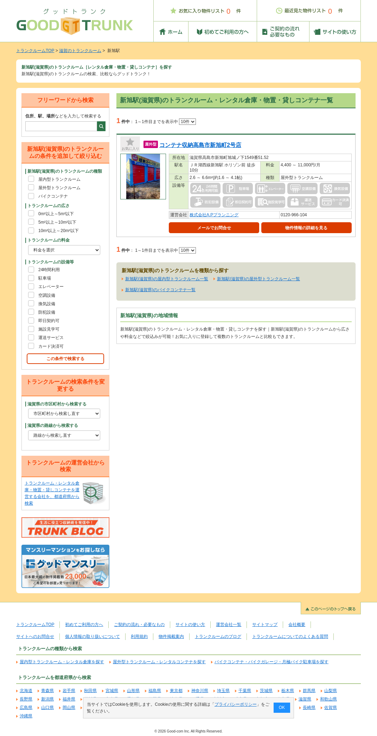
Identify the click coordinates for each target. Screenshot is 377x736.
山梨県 (330, 690)
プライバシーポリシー (236, 704)
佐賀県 (330, 707)
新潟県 (47, 699)
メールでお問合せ (214, 227)
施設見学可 (48, 329)
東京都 (176, 690)
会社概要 (296, 624)
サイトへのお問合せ (35, 636)
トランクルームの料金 (48, 240)
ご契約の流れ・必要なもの (139, 624)
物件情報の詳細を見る (306, 227)
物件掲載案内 (171, 636)
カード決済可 (51, 346)
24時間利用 (49, 269)
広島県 (26, 707)
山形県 (133, 690)
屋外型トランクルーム (59, 187)
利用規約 (139, 636)
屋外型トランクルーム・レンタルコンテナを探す (159, 661)
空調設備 (46, 295)
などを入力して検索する (63, 116)
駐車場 (44, 278)
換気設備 (46, 303)
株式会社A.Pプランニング (214, 214)
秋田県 (90, 690)
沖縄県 (26, 715)
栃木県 (287, 690)
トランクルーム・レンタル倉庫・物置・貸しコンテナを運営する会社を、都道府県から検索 (52, 493)
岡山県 (69, 707)
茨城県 (266, 690)
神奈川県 (199, 690)
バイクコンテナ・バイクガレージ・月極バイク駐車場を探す (271, 661)
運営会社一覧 (228, 624)
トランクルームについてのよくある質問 (290, 636)
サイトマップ (264, 624)
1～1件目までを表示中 (165, 121)
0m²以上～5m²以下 (56, 213)
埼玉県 (223, 690)
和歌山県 (328, 699)
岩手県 (69, 690)
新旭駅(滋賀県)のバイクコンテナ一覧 (160, 289)
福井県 (69, 699)
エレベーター (51, 286)
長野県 (26, 699)
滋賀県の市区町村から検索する (57, 404)
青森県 (47, 690)
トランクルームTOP (35, 50)
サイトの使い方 (190, 624)
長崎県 (309, 707)
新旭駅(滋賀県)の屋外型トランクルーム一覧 (258, 278)
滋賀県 (305, 699)
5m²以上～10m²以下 (57, 222)
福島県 (154, 690)
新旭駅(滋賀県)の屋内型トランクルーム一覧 (166, 278)
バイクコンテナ (53, 196)
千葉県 (244, 690)
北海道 (26, 690)
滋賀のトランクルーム (80, 50)
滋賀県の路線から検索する (52, 425)
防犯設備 (46, 312)
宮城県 (112, 690)
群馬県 (309, 690)
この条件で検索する (65, 358)
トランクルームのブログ (218, 636)
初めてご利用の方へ (84, 624)
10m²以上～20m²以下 (58, 230)
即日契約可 (48, 320)
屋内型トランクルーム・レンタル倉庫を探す (62, 661)
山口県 (47, 707)
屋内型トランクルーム (59, 179)
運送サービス (51, 337)
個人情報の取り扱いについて (92, 636)
